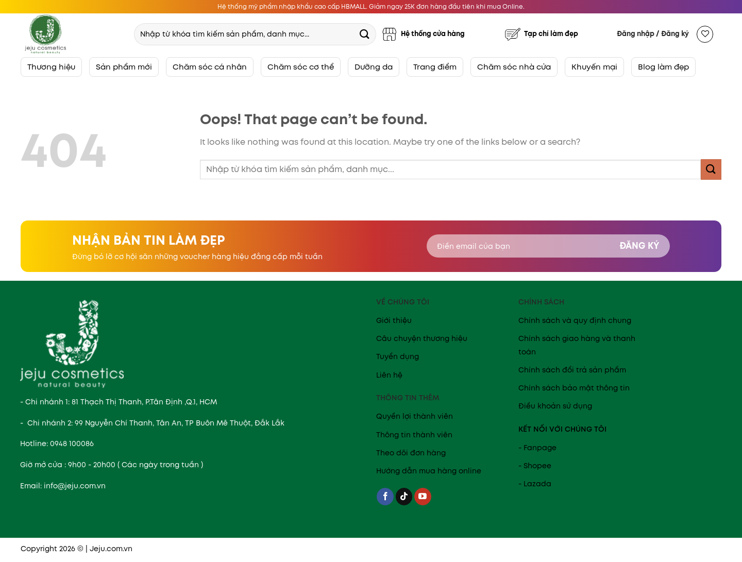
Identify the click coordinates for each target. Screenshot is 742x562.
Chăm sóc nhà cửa (514, 66)
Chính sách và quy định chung (574, 320)
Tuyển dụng (397, 356)
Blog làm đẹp (663, 66)
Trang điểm (435, 66)
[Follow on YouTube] (422, 496)
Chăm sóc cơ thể (300, 66)
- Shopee (534, 466)
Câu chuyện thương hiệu (421, 338)
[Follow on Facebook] (385, 496)
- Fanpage (537, 447)
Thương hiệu (51, 66)
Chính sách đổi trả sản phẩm (572, 370)
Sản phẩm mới (124, 66)
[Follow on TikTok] (404, 496)
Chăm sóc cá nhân (210, 66)
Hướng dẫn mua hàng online (428, 471)
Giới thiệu (394, 320)
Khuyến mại (594, 66)
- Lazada (534, 484)
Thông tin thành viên (414, 435)
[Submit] (364, 34)
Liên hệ (389, 375)
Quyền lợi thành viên (414, 416)
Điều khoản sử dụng (555, 406)
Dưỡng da (374, 66)
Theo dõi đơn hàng (411, 453)
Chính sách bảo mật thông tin (574, 388)
